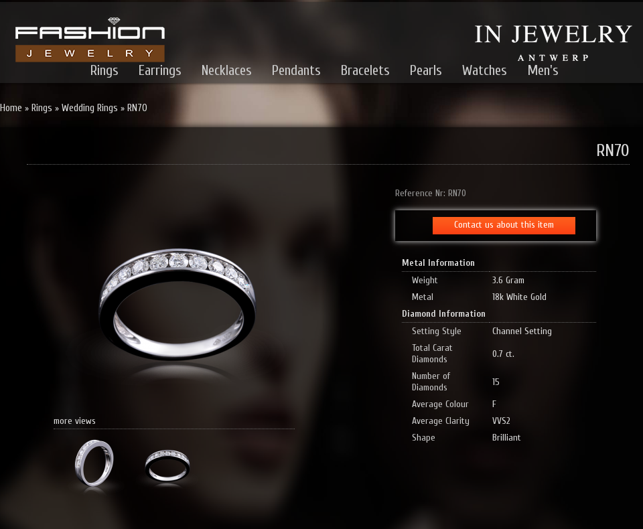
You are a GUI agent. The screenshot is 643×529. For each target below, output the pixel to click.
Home (11, 108)
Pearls (426, 70)
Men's (543, 70)
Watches (484, 70)
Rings (104, 70)
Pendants (296, 70)
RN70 (137, 108)
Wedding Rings (90, 108)
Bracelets (365, 70)
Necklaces (227, 70)
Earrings (160, 70)
